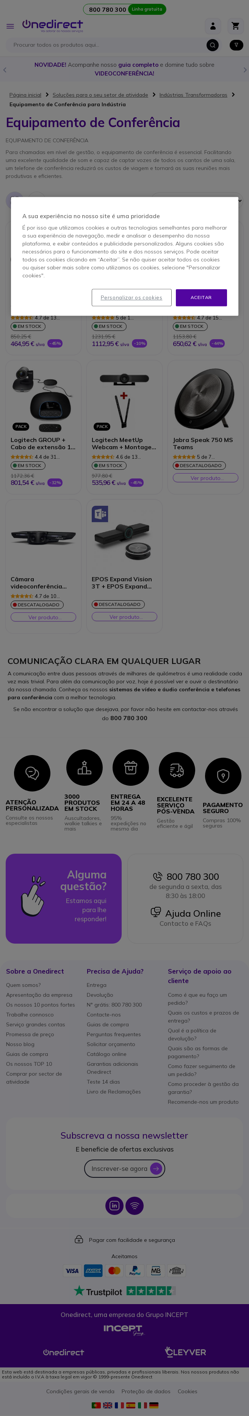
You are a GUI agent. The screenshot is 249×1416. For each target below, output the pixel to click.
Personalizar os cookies (132, 297)
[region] (124, 256)
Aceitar (201, 297)
